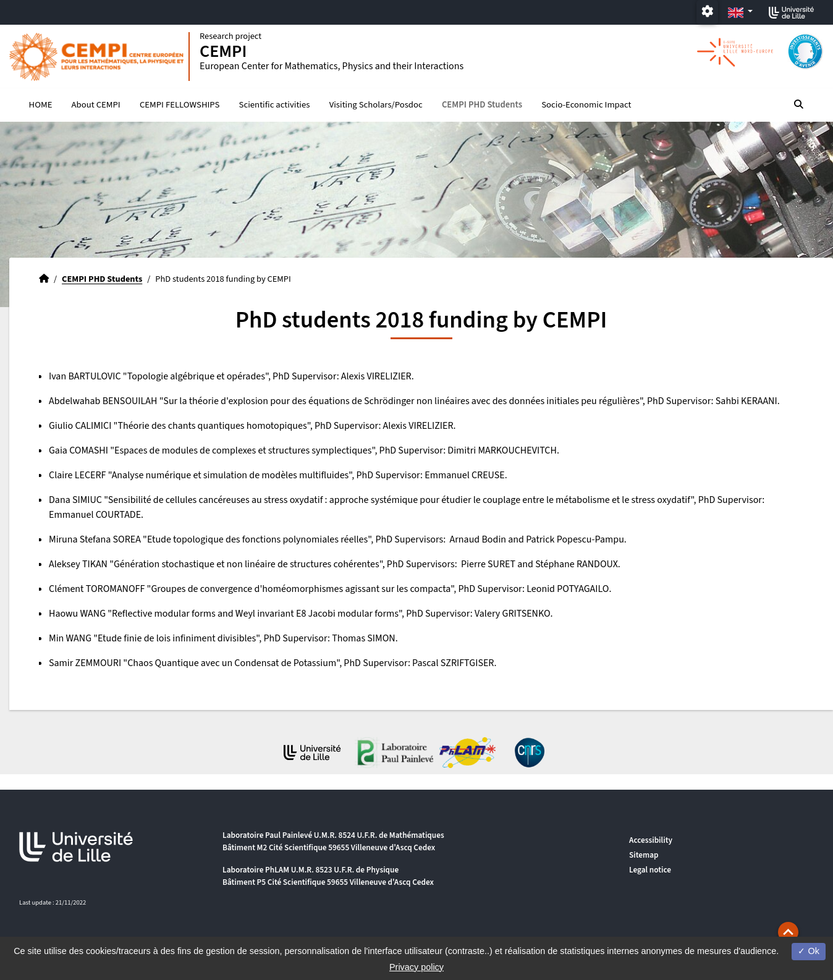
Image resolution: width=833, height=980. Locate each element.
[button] (788, 932)
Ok (808, 951)
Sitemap (644, 855)
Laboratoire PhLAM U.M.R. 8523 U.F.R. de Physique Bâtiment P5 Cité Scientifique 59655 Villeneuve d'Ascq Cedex (328, 876)
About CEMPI (96, 105)
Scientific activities (274, 105)
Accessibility (650, 840)
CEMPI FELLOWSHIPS (180, 105)
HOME (41, 105)
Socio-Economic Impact (586, 105)
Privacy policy (416, 967)
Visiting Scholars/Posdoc (376, 105)
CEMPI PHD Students (482, 105)
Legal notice (650, 870)
